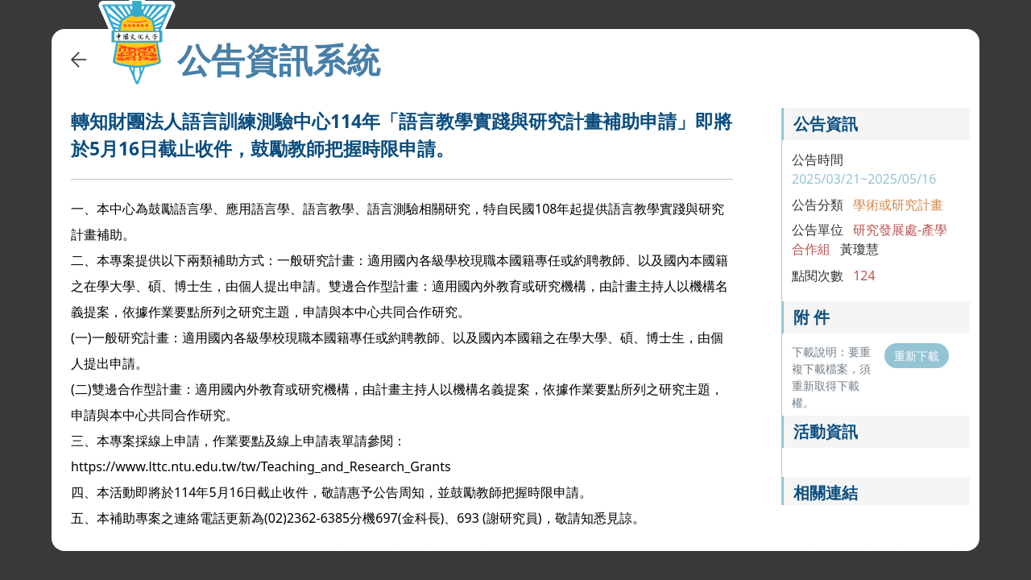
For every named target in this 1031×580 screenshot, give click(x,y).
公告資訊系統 (278, 59)
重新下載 (916, 355)
